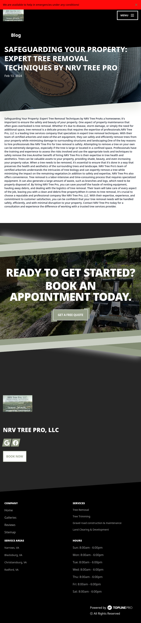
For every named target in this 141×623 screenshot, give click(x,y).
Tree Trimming (81, 516)
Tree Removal (81, 510)
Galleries (10, 518)
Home (8, 510)
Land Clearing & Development (91, 529)
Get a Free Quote (70, 315)
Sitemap (10, 532)
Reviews (9, 525)
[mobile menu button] (128, 15)
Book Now (14, 456)
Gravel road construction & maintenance (97, 523)
